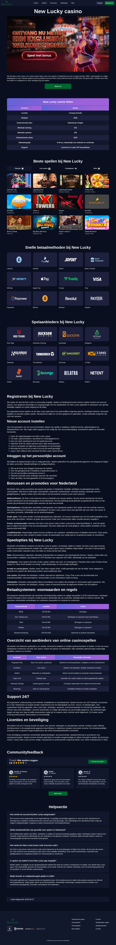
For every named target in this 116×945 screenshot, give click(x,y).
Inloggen (100, 3)
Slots (96, 168)
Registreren (110, 3)
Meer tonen (58, 793)
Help (72, 3)
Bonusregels (76, 929)
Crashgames (71, 168)
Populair (19, 168)
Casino (36, 3)
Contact (98, 919)
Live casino (45, 168)
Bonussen (53, 3)
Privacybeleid (76, 925)
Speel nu (58, 86)
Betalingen (64, 3)
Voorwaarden (76, 922)
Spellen (44, 3)
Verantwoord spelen (78, 919)
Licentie (98, 929)
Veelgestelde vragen (102, 922)
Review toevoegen (98, 761)
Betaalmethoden (101, 925)
